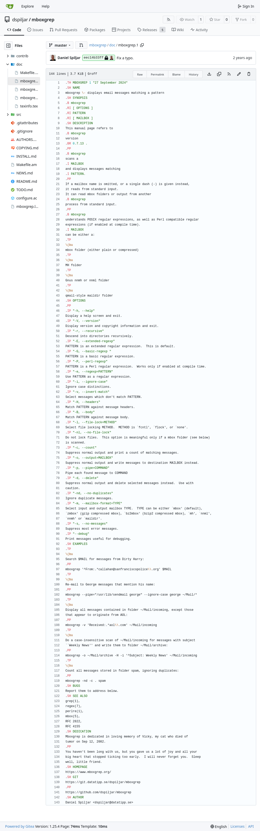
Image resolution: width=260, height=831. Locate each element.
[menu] (218, 826)
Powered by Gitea (19, 826)
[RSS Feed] (168, 19)
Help (46, 6)
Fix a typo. (125, 58)
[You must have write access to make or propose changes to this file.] (249, 74)
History (193, 74)
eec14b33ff (98, 57)
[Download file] (209, 74)
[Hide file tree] (8, 45)
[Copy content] (219, 74)
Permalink (157, 74)
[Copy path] (142, 45)
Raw (140, 74)
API (251, 826)
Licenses (238, 826)
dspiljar (20, 19)
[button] (81, 45)
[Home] (10, 6)
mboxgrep (42, 19)
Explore (27, 6)
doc (112, 45)
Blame (176, 74)
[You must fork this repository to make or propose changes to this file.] (239, 74)
